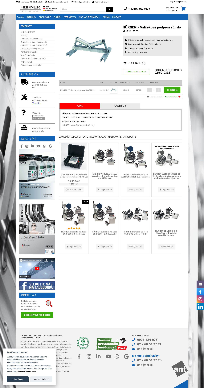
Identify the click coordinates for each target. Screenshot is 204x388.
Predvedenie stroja (136, 71)
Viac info (36, 103)
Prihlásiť (183, 2)
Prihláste (132, 40)
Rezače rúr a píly (28, 55)
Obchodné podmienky (89, 17)
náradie (24, 347)
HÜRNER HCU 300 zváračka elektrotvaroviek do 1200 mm (74, 175)
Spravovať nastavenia (26, 372)
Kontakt (116, 17)
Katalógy (31, 17)
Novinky (24, 35)
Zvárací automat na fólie (31, 65)
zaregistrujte (151, 40)
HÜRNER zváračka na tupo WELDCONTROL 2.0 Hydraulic (135, 175)
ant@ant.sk (145, 349)
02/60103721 (163, 73)
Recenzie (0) (134, 63)
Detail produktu (74, 189)
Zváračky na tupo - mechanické (34, 42)
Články (57, 17)
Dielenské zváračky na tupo (32, 49)
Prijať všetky (18, 379)
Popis (79, 105)
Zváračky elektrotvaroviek (32, 39)
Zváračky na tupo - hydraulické (34, 45)
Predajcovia (70, 17)
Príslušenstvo (26, 62)
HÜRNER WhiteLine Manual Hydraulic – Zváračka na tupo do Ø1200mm (105, 176)
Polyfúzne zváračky (29, 52)
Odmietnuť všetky (41, 379)
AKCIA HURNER (28, 32)
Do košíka (172, 90)
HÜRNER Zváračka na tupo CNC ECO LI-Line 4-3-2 (135, 232)
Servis (106, 17)
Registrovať (174, 2)
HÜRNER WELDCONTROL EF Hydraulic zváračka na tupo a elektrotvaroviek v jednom (167, 176)
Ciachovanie (45, 17)
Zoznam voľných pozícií (37, 315)
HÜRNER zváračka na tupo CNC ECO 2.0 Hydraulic (73, 232)
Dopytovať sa (104, 189)
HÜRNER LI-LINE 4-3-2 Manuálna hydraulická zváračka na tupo (166, 233)
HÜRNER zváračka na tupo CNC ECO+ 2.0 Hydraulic (104, 232)
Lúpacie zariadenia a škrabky (33, 58)
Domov (20, 17)
